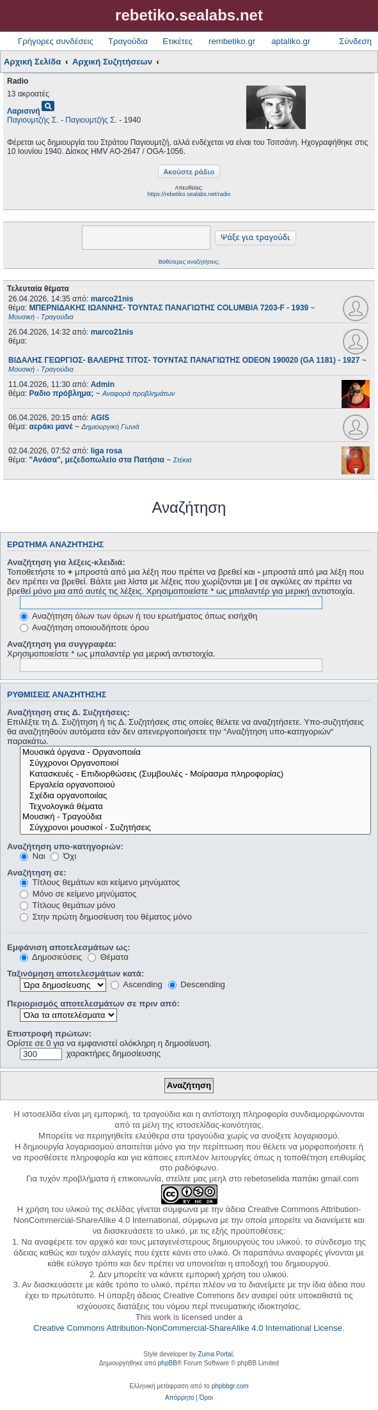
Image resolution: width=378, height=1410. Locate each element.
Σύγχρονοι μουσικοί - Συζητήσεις (195, 827)
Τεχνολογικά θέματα (195, 806)
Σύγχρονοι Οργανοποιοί (195, 763)
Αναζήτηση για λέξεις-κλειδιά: (66, 562)
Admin (102, 384)
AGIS (100, 417)
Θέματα (108, 957)
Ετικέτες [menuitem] (177, 41)
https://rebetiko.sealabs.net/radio (188, 194)
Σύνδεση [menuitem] (355, 41)
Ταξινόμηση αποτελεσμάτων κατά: (75, 973)
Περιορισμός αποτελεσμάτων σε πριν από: (93, 1003)
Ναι (32, 856)
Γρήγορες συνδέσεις (55, 41)
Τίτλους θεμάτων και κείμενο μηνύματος (100, 882)
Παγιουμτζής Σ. (33, 120)
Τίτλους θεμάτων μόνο (67, 905)
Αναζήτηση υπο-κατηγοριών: (65, 846)
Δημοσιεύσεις (51, 957)
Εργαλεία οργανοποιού (195, 785)
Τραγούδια (128, 41)
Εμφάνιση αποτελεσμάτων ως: (68, 947)
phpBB (167, 1363)
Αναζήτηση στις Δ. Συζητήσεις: (68, 712)
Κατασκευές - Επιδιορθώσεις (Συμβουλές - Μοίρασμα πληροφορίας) (195, 774)
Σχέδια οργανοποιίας (195, 796)
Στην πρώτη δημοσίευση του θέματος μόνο (106, 916)
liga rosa (106, 450)
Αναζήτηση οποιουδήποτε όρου (84, 627)
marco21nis (112, 298)
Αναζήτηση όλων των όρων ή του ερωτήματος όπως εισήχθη (138, 616)
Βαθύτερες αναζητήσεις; (189, 262)
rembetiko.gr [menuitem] (232, 41)
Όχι (63, 856)
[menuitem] (179, 1398)
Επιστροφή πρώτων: (49, 1033)
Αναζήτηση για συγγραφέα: (61, 644)
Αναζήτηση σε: (37, 872)
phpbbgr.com (230, 1386)
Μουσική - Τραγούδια (195, 817)
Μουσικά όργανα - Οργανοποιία (195, 752)
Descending (196, 984)
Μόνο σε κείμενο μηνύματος (78, 893)
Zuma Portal (215, 1354)
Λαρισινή (23, 111)
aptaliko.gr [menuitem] (290, 41)
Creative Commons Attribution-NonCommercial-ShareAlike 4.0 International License (187, 1328)
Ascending (136, 984)
